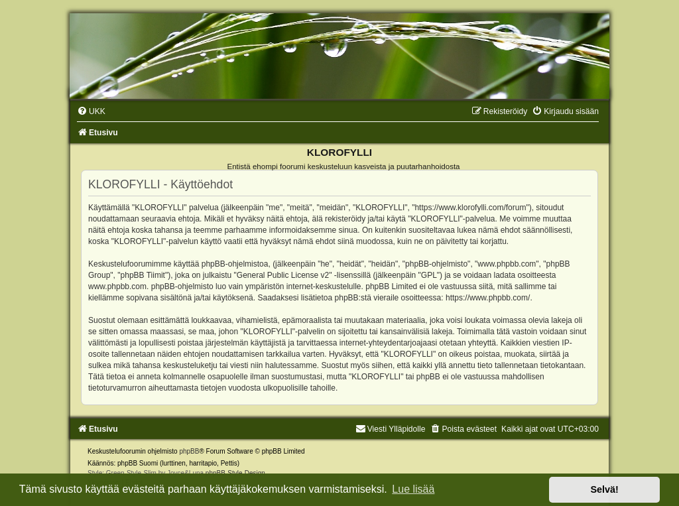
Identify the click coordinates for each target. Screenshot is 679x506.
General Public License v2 (283, 275)
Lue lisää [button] (413, 489)
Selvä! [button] (604, 489)
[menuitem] (91, 111)
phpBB (189, 451)
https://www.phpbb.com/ (488, 297)
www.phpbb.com (117, 286)
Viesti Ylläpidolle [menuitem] (390, 429)
